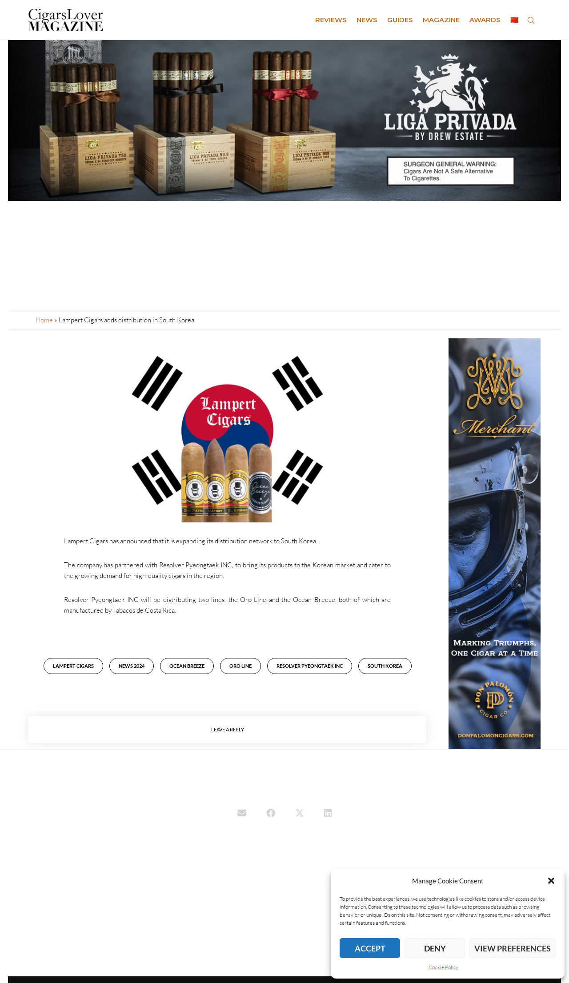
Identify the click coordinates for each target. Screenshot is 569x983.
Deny (435, 948)
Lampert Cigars (73, 666)
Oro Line (240, 666)
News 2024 (131, 666)
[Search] (531, 20)
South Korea (385, 666)
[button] (551, 880)
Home (44, 320)
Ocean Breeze (186, 666)
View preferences (512, 948)
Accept (370, 948)
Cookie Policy (443, 967)
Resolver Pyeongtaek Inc (309, 666)
